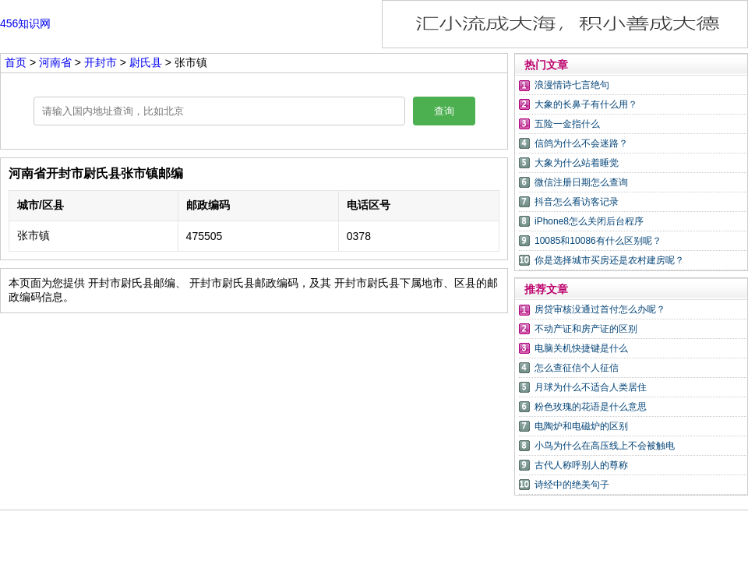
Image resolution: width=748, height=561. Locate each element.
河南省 (57, 62)
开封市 (102, 62)
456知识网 (25, 23)
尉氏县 (145, 62)
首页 (15, 62)
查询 (444, 111)
